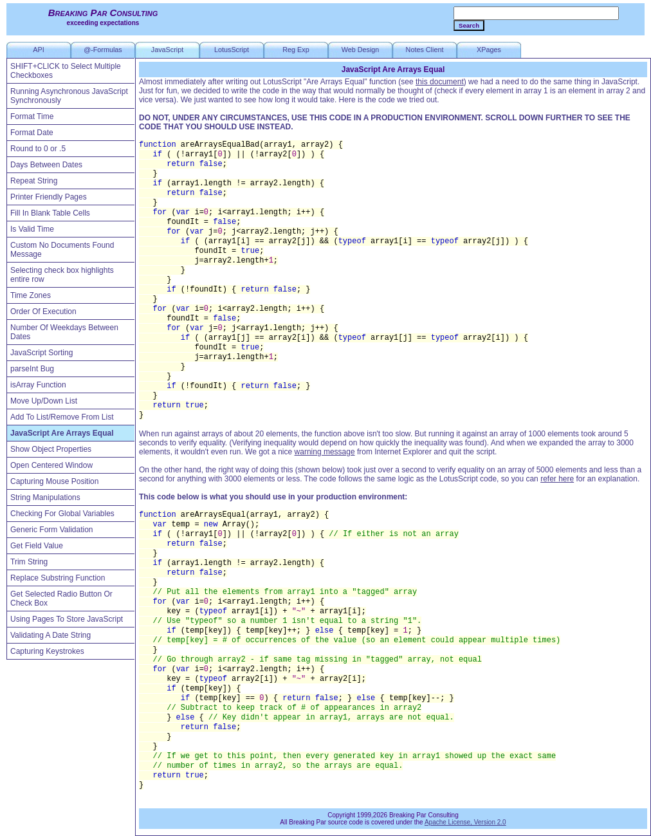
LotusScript (231, 49)
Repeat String (33, 180)
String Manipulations (45, 497)
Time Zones (30, 295)
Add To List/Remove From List (62, 417)
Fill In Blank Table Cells (50, 213)
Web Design (361, 49)
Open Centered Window (51, 465)
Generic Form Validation (51, 529)
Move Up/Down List (43, 400)
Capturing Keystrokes (47, 651)
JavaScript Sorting (41, 352)
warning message (325, 451)
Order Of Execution (43, 311)
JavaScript (167, 49)
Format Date (31, 132)
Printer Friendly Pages (48, 196)
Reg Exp (295, 49)
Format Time (31, 116)
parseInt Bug (32, 368)
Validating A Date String (50, 635)
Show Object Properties (50, 449)
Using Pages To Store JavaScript (66, 619)
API (38, 49)
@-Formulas (103, 49)
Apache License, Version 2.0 (465, 822)
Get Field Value (36, 545)
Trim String (29, 561)
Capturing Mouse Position (54, 481)
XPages (489, 49)
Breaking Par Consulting (103, 12)
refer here (557, 478)
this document (440, 81)
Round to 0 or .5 (38, 148)
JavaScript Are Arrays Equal (62, 433)
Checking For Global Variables (62, 513)
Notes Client (425, 49)
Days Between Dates (46, 164)
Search (469, 25)
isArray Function (38, 384)
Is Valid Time (32, 229)
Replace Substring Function (57, 577)
